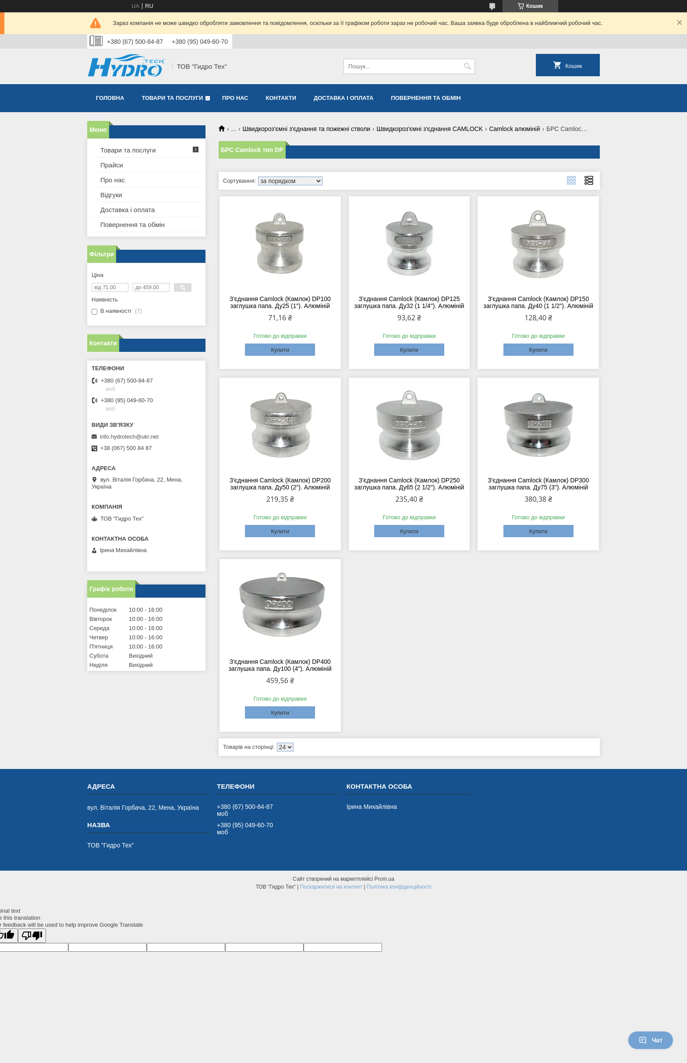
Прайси (111, 165)
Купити (280, 350)
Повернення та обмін (425, 98)
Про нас (235, 98)
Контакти (281, 98)
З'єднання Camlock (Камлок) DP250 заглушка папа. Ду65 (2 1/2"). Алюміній (409, 484)
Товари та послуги (172, 98)
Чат (650, 1040)
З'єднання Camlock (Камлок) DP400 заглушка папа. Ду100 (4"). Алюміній (280, 665)
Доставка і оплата (343, 98)
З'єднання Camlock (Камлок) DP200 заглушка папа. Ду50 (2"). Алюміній (280, 484)
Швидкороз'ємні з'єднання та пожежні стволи (307, 128)
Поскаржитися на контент (331, 887)
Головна (110, 98)
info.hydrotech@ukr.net (129, 436)
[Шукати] (467, 66)
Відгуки (111, 194)
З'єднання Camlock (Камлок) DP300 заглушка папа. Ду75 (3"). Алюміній (538, 484)
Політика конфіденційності (399, 887)
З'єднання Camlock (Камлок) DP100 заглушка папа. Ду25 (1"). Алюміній (280, 302)
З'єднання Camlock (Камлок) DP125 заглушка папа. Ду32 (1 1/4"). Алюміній (409, 302)
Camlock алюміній (514, 128)
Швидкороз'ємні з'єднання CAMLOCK (430, 128)
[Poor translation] (32, 935)
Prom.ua (384, 879)
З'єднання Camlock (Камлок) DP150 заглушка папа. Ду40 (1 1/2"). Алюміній (538, 302)
